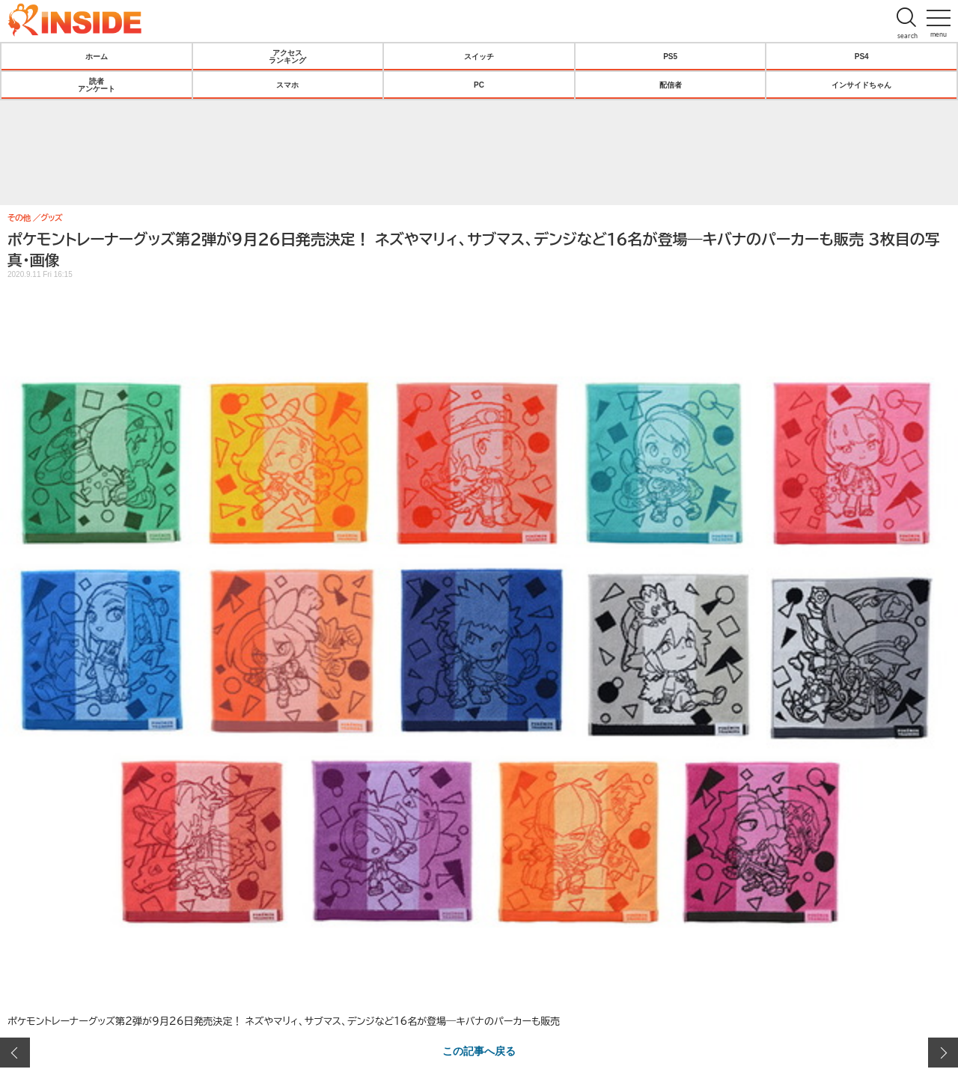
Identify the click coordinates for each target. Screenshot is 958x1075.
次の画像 (943, 1053)
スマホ (287, 84)
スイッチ (479, 56)
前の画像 (15, 1053)
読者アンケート (96, 84)
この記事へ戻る (479, 1050)
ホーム (96, 56)
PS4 (862, 56)
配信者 (670, 84)
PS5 (670, 56)
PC (479, 84)
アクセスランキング (287, 56)
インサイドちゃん (861, 84)
